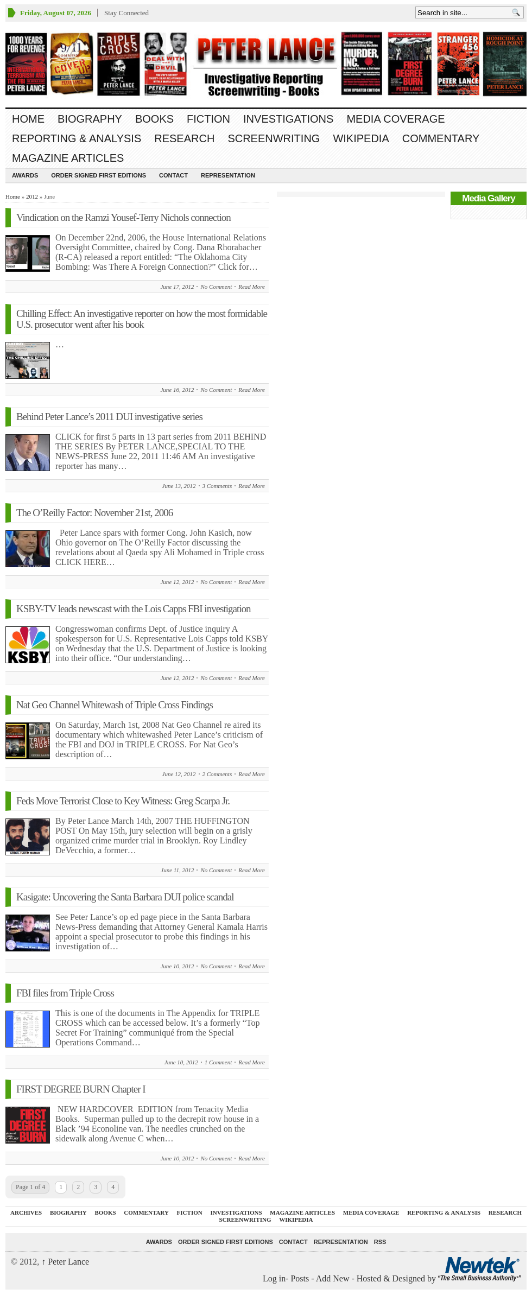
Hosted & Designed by (397, 1278)
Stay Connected (126, 13)
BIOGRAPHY (90, 119)
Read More (251, 286)
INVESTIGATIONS (288, 119)
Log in (274, 1278)
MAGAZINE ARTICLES (68, 158)
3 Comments (217, 486)
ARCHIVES (26, 1212)
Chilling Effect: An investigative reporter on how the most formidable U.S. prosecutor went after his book (141, 319)
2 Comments (217, 774)
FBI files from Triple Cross (65, 993)
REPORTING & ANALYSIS (76, 138)
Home (28, 119)
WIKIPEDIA (361, 138)
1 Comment (218, 1062)
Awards (25, 175)
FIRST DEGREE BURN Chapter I (80, 1089)
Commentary (441, 138)
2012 (32, 196)
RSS (380, 1242)
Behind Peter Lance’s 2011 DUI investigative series (109, 416)
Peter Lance (65, 1261)
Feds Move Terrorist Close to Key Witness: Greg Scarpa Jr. (123, 801)
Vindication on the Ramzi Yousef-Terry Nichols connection (123, 217)
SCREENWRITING (273, 138)
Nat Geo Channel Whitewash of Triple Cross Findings (114, 704)
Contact (173, 175)
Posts (299, 1278)
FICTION (208, 119)
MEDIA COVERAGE (395, 119)
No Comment (216, 286)
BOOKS (154, 119)
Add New (333, 1278)
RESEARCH (184, 138)
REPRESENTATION (228, 175)
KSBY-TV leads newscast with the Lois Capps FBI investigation (133, 608)
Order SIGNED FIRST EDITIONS (98, 175)
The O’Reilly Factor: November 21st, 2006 (94, 512)
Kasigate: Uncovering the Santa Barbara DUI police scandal (124, 897)
